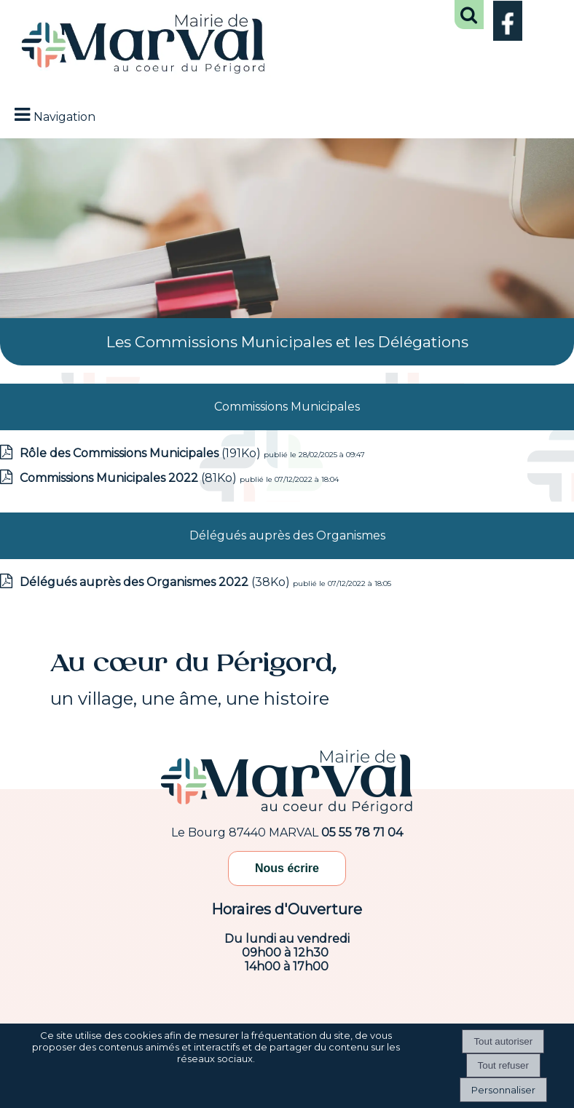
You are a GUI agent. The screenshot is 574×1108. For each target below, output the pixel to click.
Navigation (64, 117)
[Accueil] (143, 45)
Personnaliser (503, 1090)
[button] (469, 14)
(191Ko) (142, 453)
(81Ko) (130, 478)
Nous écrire (287, 868)
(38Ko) (156, 582)
